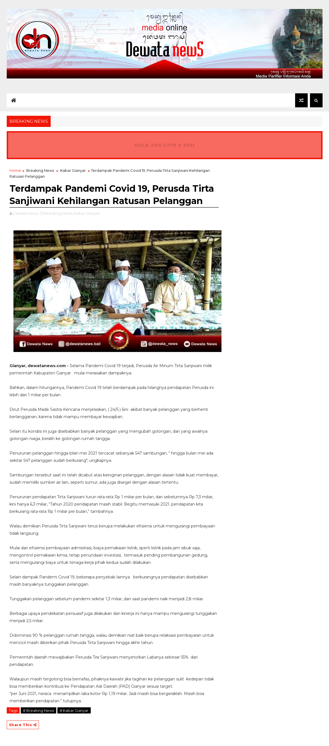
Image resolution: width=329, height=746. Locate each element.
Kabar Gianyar (73, 170)
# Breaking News (38, 710)
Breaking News (40, 170)
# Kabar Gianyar (74, 710)
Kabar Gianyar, (87, 213)
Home (15, 170)
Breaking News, (59, 213)
